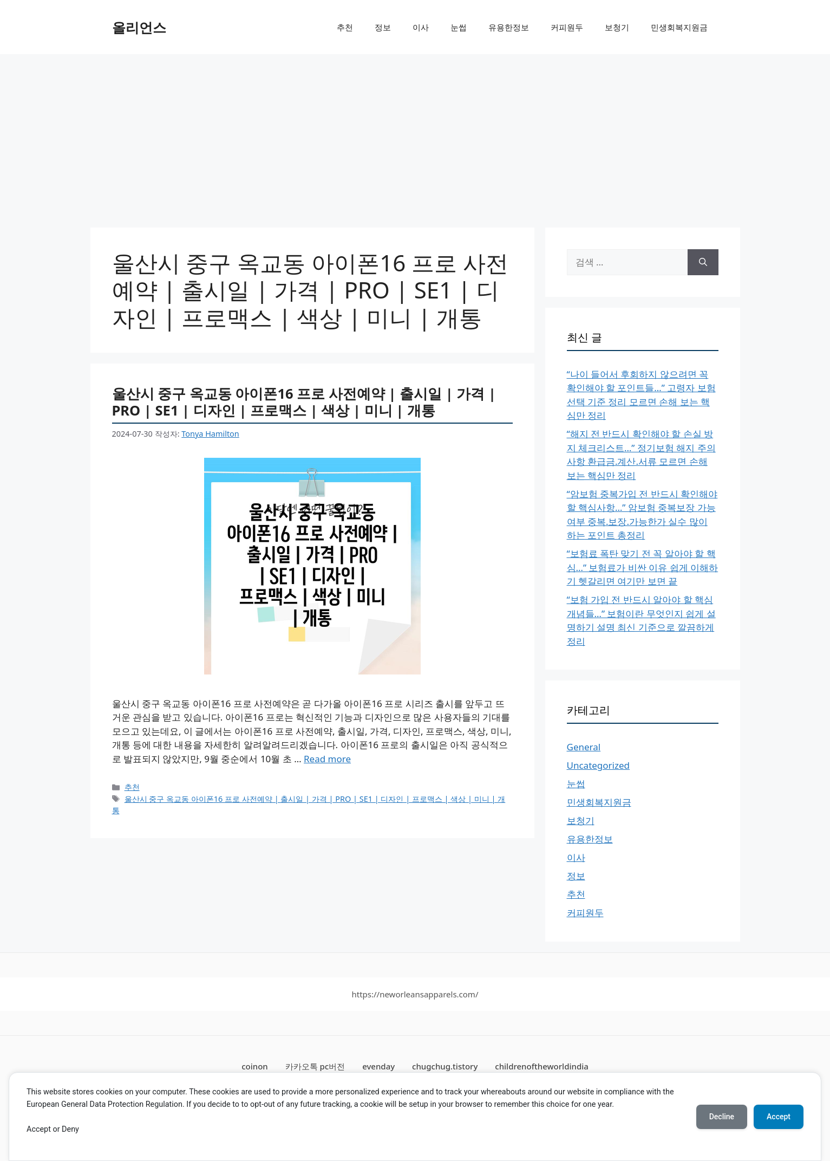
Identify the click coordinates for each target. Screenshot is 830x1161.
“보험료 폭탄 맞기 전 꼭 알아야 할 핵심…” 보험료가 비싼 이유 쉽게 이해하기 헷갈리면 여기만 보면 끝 (642, 567)
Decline (721, 1116)
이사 (421, 27)
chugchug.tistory (445, 1066)
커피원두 (567, 27)
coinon (254, 1066)
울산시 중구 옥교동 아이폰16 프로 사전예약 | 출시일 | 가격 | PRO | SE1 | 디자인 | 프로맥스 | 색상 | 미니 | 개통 (304, 401)
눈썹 (458, 27)
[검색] (703, 262)
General (584, 747)
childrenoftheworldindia (542, 1066)
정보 (383, 27)
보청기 (617, 27)
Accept (778, 1116)
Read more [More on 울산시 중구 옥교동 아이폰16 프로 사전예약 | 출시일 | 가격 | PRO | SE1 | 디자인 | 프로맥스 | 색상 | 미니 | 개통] (327, 759)
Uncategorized (598, 765)
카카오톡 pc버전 (315, 1066)
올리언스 (139, 27)
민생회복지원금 (679, 27)
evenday (378, 1066)
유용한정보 (508, 27)
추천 (345, 27)
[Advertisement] (415, 135)
